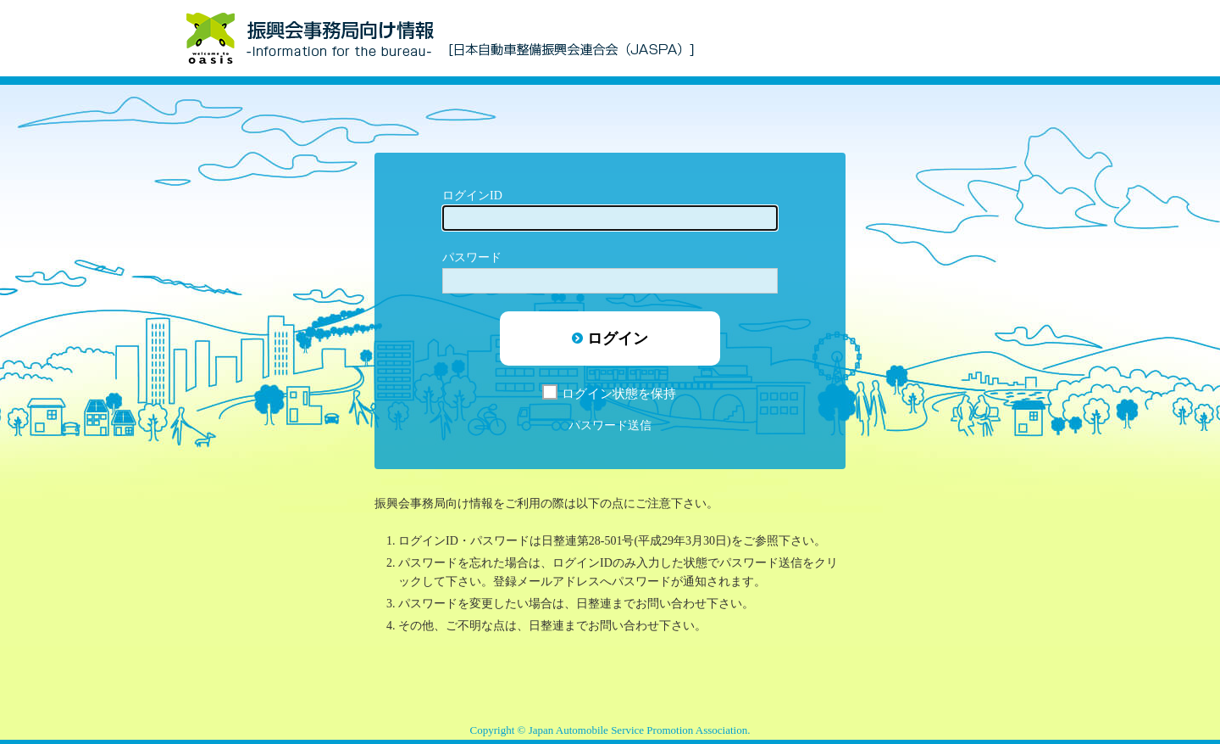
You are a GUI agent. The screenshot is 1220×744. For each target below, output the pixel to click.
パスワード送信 (610, 425)
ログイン (617, 338)
